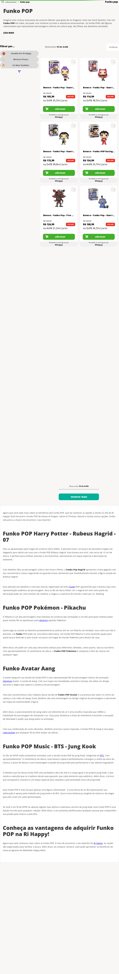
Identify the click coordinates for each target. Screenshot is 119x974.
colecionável (9, 732)
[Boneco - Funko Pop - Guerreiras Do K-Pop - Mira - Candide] (98, 88)
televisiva (7, 681)
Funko (72, 586)
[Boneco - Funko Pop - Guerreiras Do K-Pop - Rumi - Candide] (59, 88)
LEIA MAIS (8, 33)
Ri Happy (98, 843)
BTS (102, 755)
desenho (43, 620)
